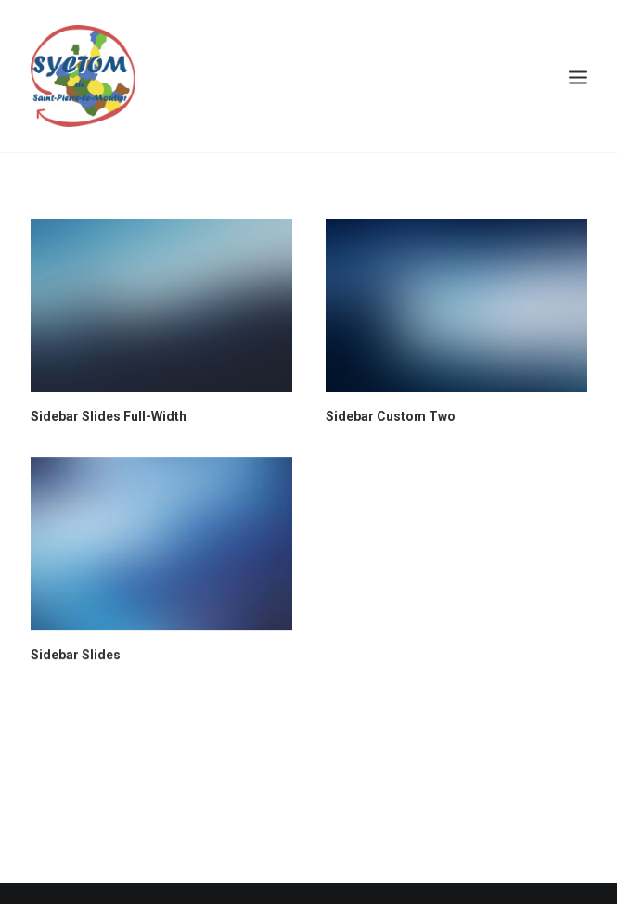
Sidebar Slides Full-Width (108, 416)
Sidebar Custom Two (391, 416)
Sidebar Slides (76, 654)
